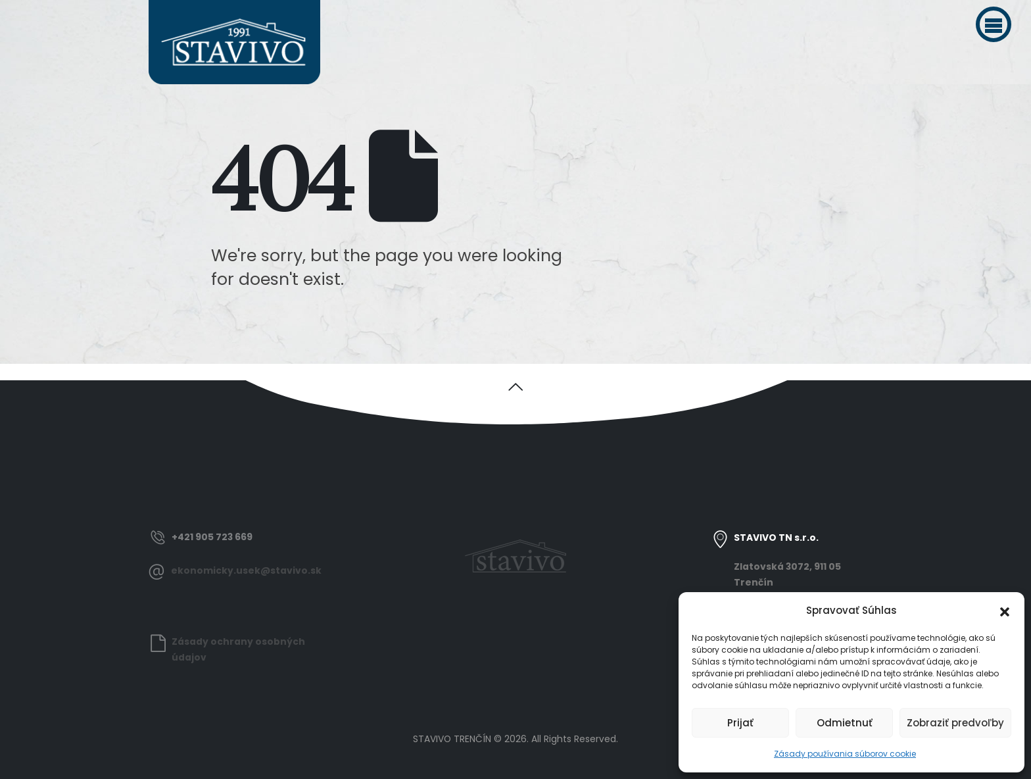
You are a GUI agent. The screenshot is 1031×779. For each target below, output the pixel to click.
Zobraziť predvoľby (955, 723)
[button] (993, 24)
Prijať (740, 723)
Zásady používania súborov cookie (845, 753)
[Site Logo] (234, 42)
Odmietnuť (845, 723)
